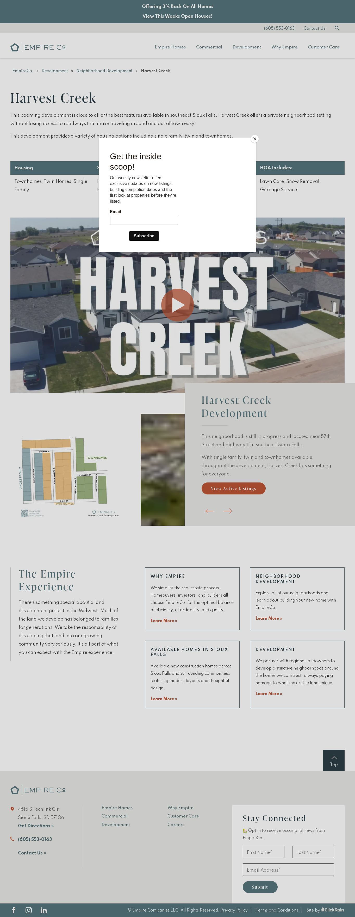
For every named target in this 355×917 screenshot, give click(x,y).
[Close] (255, 139)
